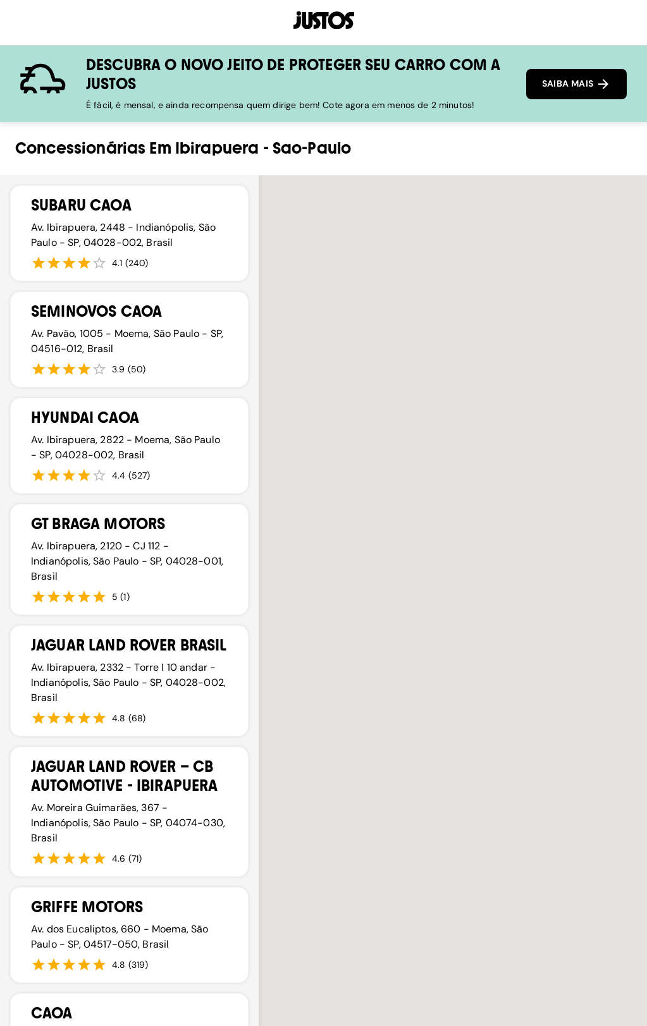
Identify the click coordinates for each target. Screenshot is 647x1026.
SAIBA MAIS (576, 84)
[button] (432, 646)
